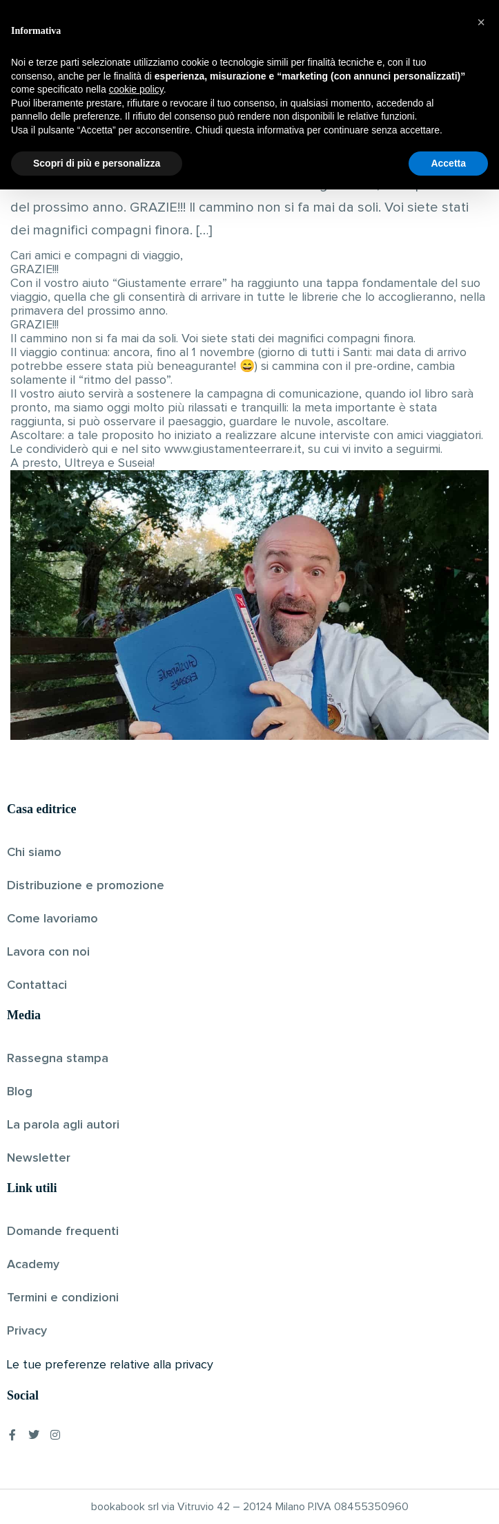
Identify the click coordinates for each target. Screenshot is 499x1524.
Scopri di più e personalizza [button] (96, 1497)
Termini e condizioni (63, 1298)
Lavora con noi (48, 952)
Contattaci (37, 985)
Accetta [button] (448, 1497)
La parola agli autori (63, 1125)
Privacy (27, 1331)
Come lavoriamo (52, 919)
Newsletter (38, 1158)
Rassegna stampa (57, 1058)
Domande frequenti (63, 1231)
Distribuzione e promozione (85, 886)
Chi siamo (34, 852)
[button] (481, 1357)
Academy (33, 1264)
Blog (19, 1092)
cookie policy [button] (136, 1423)
